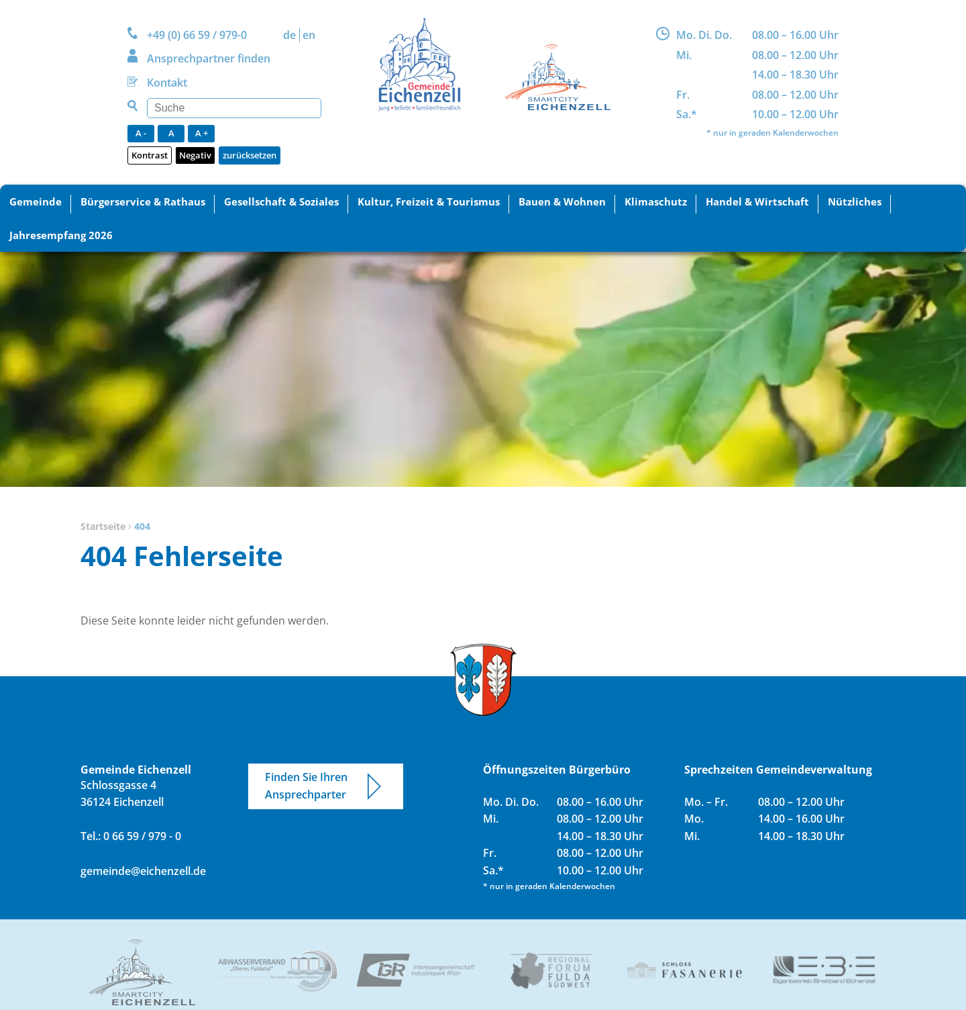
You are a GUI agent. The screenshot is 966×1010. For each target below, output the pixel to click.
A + (201, 133)
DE (289, 35)
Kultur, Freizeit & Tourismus (429, 201)
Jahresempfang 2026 (61, 235)
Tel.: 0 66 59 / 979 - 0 (130, 836)
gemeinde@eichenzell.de (143, 871)
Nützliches (854, 201)
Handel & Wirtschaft (757, 201)
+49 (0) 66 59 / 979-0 (197, 35)
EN (309, 35)
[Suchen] (234, 108)
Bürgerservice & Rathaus (142, 201)
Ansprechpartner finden (208, 58)
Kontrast (149, 155)
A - (141, 133)
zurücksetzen (249, 155)
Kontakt (167, 82)
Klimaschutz (656, 201)
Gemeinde (35, 201)
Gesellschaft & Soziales (281, 201)
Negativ (195, 155)
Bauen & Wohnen (562, 201)
